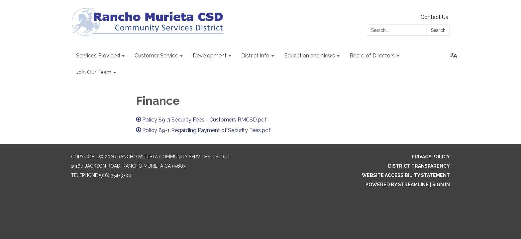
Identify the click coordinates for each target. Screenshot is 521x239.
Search (438, 30)
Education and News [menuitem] (309, 55)
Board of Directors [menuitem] (372, 55)
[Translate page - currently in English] (454, 55)
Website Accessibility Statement (406, 175)
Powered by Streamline (397, 184)
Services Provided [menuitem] (98, 55)
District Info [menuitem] (255, 55)
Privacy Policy (431, 156)
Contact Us (434, 17)
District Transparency (419, 166)
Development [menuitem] (210, 55)
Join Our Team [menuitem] (93, 72)
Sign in (441, 184)
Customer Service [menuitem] (156, 55)
